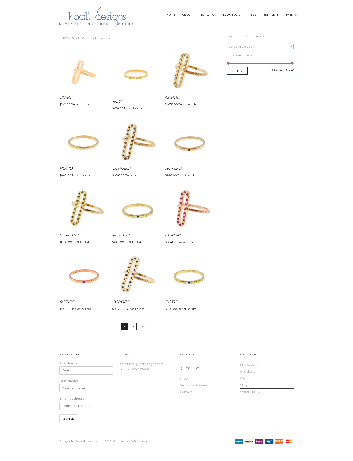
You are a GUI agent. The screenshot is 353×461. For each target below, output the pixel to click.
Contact (186, 392)
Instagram (207, 14)
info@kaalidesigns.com (146, 364)
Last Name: (68, 381)
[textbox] (260, 46)
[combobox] (260, 46)
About (187, 14)
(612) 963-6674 (141, 369)
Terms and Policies (193, 385)
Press (251, 14)
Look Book (231, 14)
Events (291, 14)
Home (171, 14)
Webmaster (140, 441)
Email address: (71, 398)
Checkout (247, 371)
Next (145, 326)
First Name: (68, 363)
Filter (237, 71)
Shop (184, 378)
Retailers (271, 14)
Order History (250, 392)
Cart (243, 378)
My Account (249, 364)
